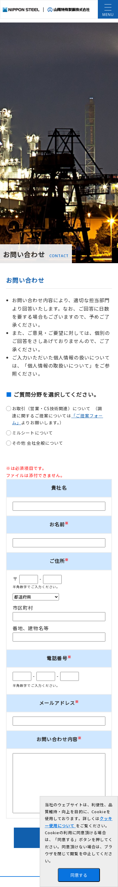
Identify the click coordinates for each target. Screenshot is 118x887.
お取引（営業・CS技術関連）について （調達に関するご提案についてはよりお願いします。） (57, 415)
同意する (78, 875)
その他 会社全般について (37, 443)
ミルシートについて (32, 433)
